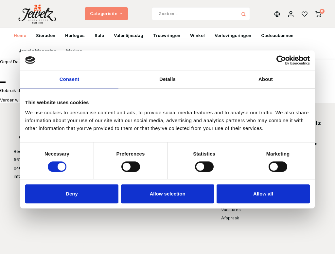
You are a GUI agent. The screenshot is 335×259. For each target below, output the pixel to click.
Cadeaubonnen (277, 40)
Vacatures (231, 215)
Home (20, 40)
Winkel (197, 40)
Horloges (75, 40)
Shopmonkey (95, 251)
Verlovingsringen (233, 40)
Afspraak (230, 223)
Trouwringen (166, 40)
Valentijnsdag (128, 40)
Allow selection (167, 193)
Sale (99, 40)
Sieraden (45, 40)
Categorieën (106, 16)
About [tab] (265, 79)
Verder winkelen (16, 105)
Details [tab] (167, 79)
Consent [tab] (69, 79)
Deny (72, 193)
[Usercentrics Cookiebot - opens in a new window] (281, 60)
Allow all (263, 193)
